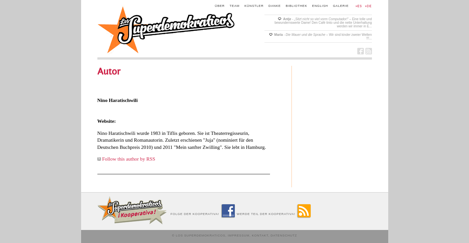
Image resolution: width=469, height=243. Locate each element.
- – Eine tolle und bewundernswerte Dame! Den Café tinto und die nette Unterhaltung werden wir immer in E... (323, 22)
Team (235, 5)
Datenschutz (284, 235)
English (320, 5)
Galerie (340, 5)
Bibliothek (296, 5)
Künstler (254, 5)
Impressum (238, 235)
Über (220, 5)
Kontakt (260, 235)
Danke (274, 5)
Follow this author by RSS (128, 159)
